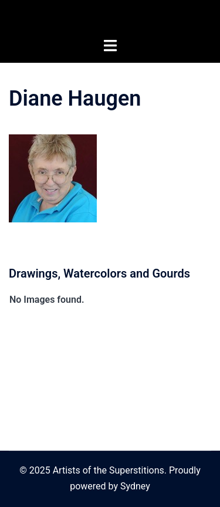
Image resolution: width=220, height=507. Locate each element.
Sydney (135, 486)
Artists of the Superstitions (110, 19)
